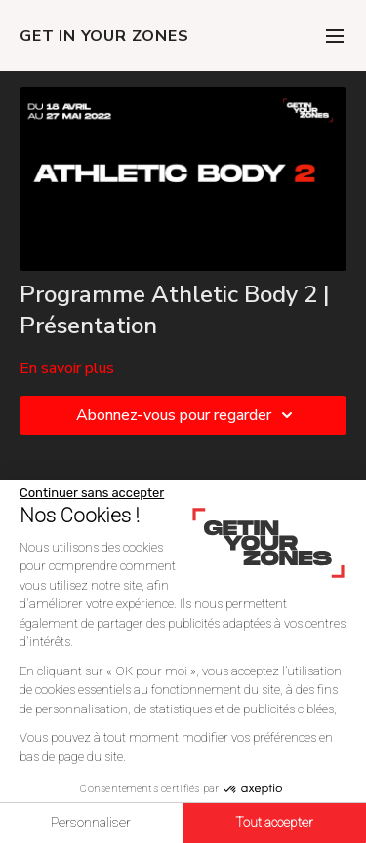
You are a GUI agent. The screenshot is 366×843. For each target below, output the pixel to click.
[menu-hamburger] (334, 35)
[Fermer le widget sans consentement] (92, 493)
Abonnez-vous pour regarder (187, 415)
